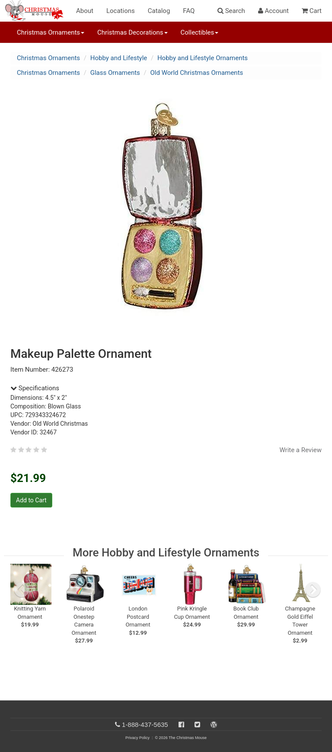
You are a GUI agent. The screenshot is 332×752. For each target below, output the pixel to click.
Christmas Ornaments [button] (50, 32)
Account (273, 11)
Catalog (159, 11)
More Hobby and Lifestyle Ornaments (166, 552)
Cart (312, 11)
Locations (120, 11)
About (84, 11)
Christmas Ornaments (48, 58)
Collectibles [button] (200, 32)
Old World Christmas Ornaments (196, 73)
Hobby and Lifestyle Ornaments (202, 58)
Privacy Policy (137, 738)
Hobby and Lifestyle (118, 58)
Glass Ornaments (115, 73)
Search (231, 11)
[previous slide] (21, 589)
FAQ (189, 11)
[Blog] (214, 724)
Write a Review (300, 450)
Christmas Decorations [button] (132, 32)
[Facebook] (181, 724)
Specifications (34, 388)
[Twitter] (197, 724)
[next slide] (313, 589)
